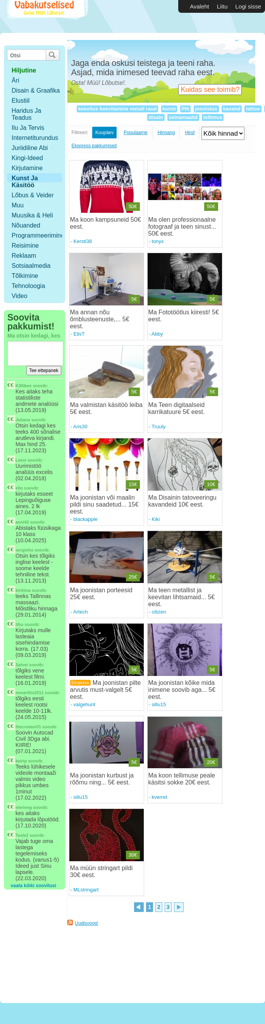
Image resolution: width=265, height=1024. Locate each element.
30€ (133, 855)
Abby (157, 334)
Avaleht (199, 6)
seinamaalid (183, 117)
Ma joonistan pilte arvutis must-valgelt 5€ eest (105, 689)
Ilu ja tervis (28, 127)
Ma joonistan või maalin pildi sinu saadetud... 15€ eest (104, 504)
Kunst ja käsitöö (25, 181)
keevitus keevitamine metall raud (117, 109)
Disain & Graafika (36, 90)
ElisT (79, 334)
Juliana (22, 419)
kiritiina (23, 590)
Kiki (156, 519)
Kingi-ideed (27, 158)
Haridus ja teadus (26, 114)
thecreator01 (28, 726)
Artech (80, 612)
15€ (133, 484)
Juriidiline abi (30, 148)
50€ (133, 206)
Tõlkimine (25, 275)
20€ (211, 762)
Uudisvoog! (86, 923)
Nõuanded (26, 225)
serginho (24, 550)
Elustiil (20, 100)
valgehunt (84, 704)
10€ (211, 484)
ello (19, 488)
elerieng (23, 807)
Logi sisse (248, 6)
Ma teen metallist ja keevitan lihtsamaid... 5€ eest (181, 597)
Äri (15, 80)
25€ (133, 577)
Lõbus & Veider (33, 195)
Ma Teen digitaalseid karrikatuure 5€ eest (176, 408)
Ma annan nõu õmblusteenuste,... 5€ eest (99, 319)
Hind (189, 132)
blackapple (86, 519)
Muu (18, 205)
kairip (21, 761)
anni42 (22, 522)
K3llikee (23, 385)
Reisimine (25, 245)
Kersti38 (83, 241)
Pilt (185, 109)
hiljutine (24, 70)
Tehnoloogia (28, 286)
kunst (169, 109)
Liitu (222, 6)
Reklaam (24, 255)
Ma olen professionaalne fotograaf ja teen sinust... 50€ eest (182, 226)
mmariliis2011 (29, 692)
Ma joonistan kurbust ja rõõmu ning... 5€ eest (102, 779)
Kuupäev (104, 132)
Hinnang (166, 132)
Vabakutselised (46, 16)
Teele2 (21, 835)
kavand (232, 109)
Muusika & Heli (32, 215)
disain (156, 117)
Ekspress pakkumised (94, 145)
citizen (159, 612)
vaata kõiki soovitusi (33, 885)
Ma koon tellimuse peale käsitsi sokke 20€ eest (181, 779)
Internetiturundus (35, 137)
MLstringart (86, 890)
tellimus (213, 117)
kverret (159, 797)
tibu (19, 624)
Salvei (21, 664)
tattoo (252, 109)
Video (20, 296)
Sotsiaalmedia (31, 265)
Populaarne (135, 132)
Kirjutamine (27, 168)
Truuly (158, 426)
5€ (134, 299)
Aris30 (80, 426)
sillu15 (159, 704)
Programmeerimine (38, 235)
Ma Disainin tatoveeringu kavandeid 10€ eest (182, 501)
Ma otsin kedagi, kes (33, 336)
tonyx (158, 241)
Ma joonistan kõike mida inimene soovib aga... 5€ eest (181, 689)
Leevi (20, 460)
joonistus (206, 109)
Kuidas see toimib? (210, 89)
